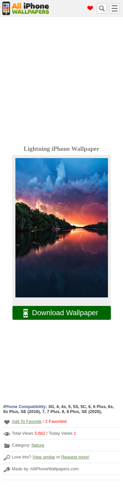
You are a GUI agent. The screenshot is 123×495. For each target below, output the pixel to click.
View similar (43, 456)
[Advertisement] (61, 82)
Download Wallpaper (57, 313)
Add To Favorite (27, 421)
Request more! (75, 456)
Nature (37, 445)
